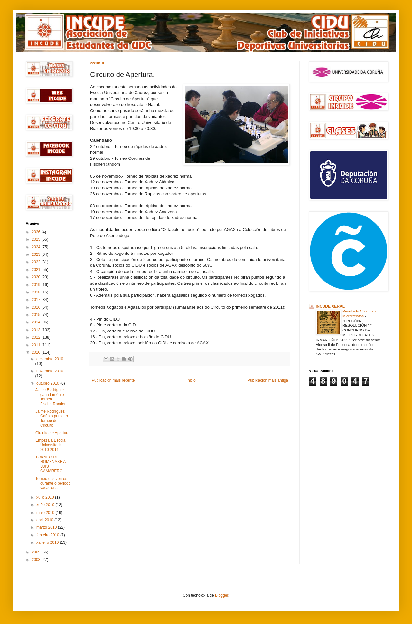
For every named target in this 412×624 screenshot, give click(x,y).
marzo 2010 (47, 527)
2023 (37, 254)
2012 (37, 337)
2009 (37, 552)
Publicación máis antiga (268, 380)
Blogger (221, 595)
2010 (37, 352)
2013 (37, 330)
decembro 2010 (49, 359)
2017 (37, 299)
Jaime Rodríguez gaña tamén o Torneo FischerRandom (51, 397)
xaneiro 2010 (48, 542)
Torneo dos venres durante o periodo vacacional (52, 483)
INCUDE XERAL (330, 306)
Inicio (191, 380)
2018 (37, 292)
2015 (37, 314)
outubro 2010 (48, 383)
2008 (37, 559)
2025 (37, 239)
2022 (37, 262)
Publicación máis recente (113, 380)
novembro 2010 (49, 371)
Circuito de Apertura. (52, 433)
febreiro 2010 (48, 535)
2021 (37, 269)
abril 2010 (45, 520)
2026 (37, 232)
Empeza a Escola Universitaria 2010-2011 (50, 445)
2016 (37, 307)
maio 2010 (45, 512)
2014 (37, 322)
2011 (37, 345)
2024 (37, 247)
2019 (37, 285)
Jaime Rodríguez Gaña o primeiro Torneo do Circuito (51, 418)
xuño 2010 (45, 505)
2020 (37, 277)
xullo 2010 (45, 497)
